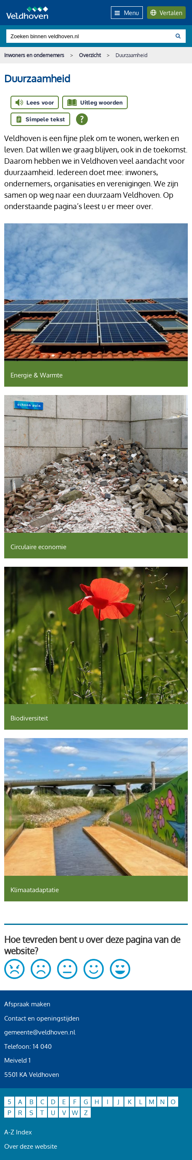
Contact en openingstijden (41, 1018)
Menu (127, 12)
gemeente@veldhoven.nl (39, 1032)
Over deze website (30, 1146)
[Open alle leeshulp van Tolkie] (82, 119)
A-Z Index (18, 1132)
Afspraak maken (27, 1004)
